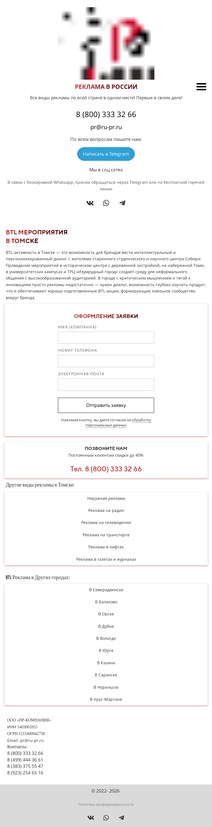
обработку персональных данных (118, 422)
